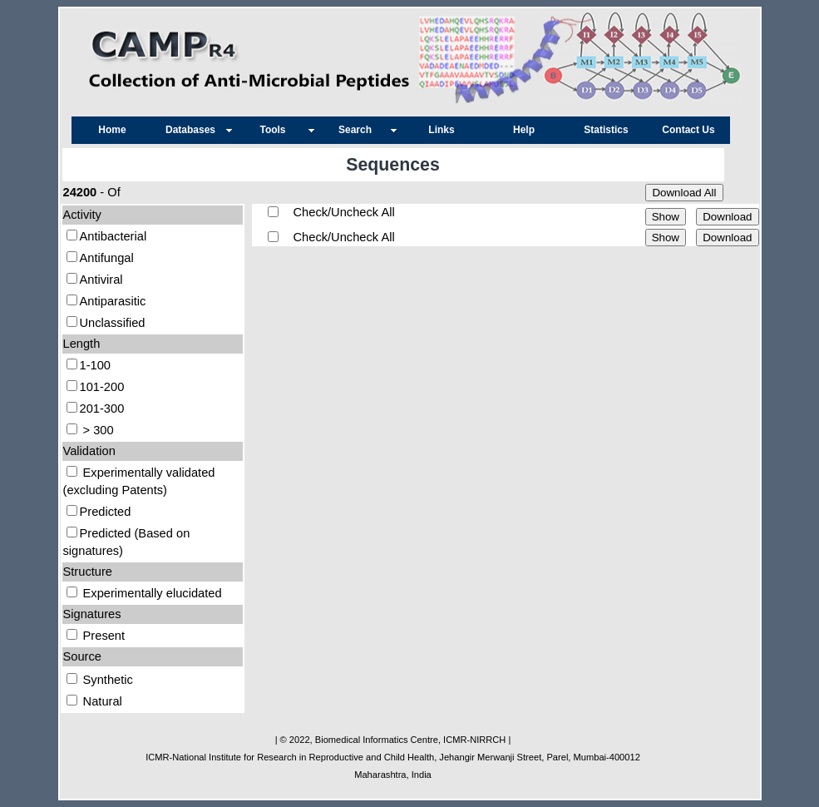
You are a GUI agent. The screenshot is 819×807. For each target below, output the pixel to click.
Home (112, 130)
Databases (194, 130)
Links (441, 130)
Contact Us (688, 130)
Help (524, 130)
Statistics (606, 130)
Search (359, 130)
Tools (276, 130)
